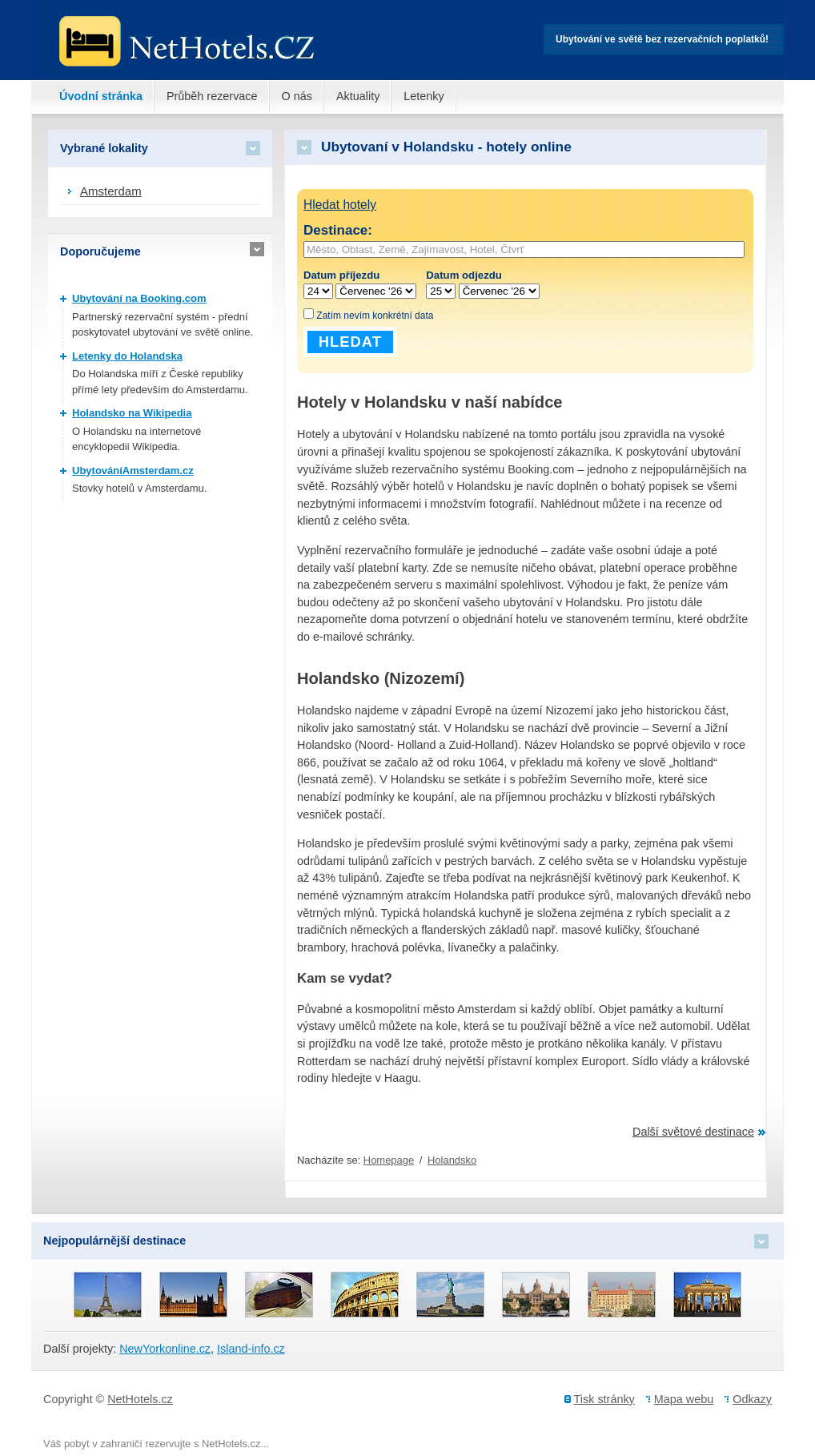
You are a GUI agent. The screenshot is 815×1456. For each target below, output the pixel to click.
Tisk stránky (604, 1399)
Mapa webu (683, 1399)
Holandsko (452, 1160)
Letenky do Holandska (127, 356)
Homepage (388, 1160)
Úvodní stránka (101, 96)
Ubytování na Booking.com (139, 298)
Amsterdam (111, 191)
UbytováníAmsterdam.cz (133, 471)
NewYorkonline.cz (165, 1348)
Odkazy (752, 1399)
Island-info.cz (251, 1348)
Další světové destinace (693, 1131)
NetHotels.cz (140, 1399)
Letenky (423, 96)
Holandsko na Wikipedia (131, 413)
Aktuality (357, 96)
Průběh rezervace (212, 96)
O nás (297, 96)
